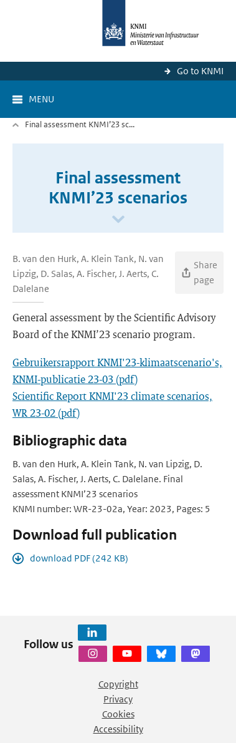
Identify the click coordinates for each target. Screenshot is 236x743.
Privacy (118, 699)
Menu (41, 99)
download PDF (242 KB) (79, 558)
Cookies (118, 714)
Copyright (118, 684)
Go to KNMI (200, 71)
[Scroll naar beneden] (118, 219)
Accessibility (118, 729)
